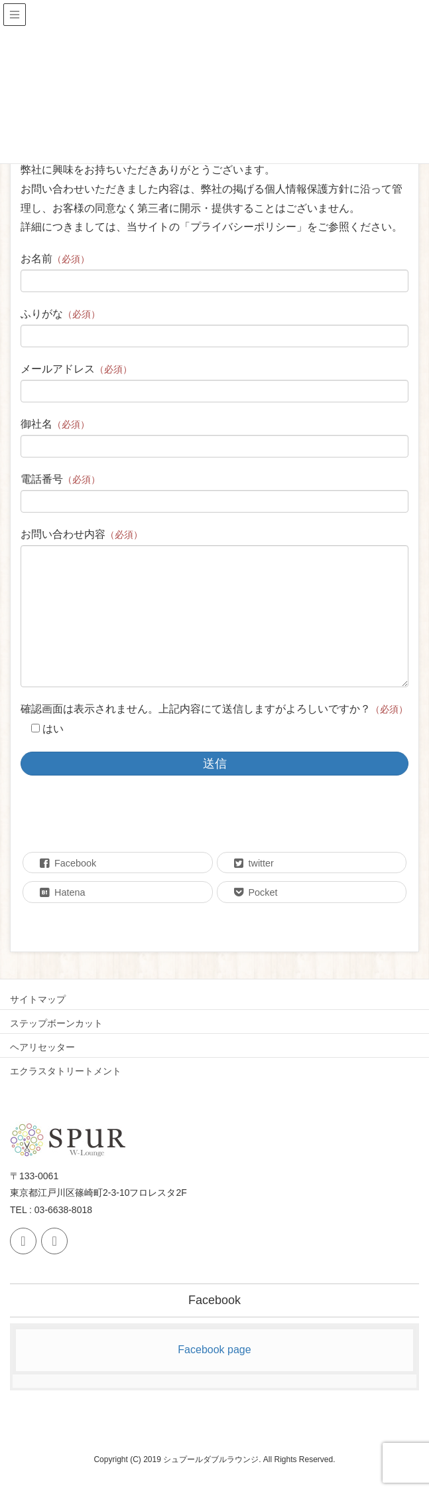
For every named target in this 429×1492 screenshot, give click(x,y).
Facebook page (214, 1349)
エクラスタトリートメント (65, 1071)
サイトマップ (38, 999)
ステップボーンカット (56, 1023)
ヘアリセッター (42, 1047)
